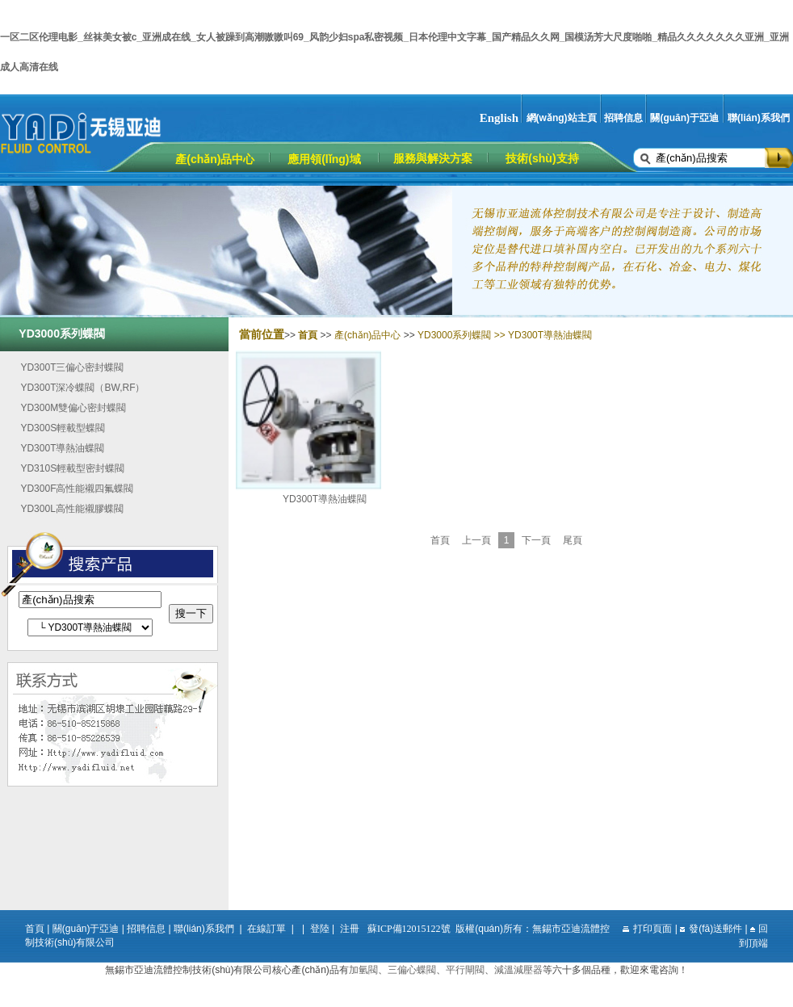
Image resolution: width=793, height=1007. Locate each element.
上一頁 (476, 540)
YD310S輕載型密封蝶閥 (72, 468)
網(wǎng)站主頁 (562, 118)
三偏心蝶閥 (412, 970)
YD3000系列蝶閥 (454, 335)
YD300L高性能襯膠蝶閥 (71, 508)
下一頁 (536, 540)
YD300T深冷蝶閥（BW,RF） (82, 387)
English (499, 117)
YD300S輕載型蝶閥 (62, 428)
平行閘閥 (465, 970)
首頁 (440, 540)
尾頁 (572, 540)
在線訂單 (266, 928)
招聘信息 (623, 118)
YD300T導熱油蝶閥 (62, 448)
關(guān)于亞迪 (684, 118)
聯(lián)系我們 (759, 118)
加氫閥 (363, 970)
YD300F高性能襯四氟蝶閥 (76, 488)
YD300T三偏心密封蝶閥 (72, 367)
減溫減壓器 (518, 970)
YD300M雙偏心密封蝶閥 (73, 407)
